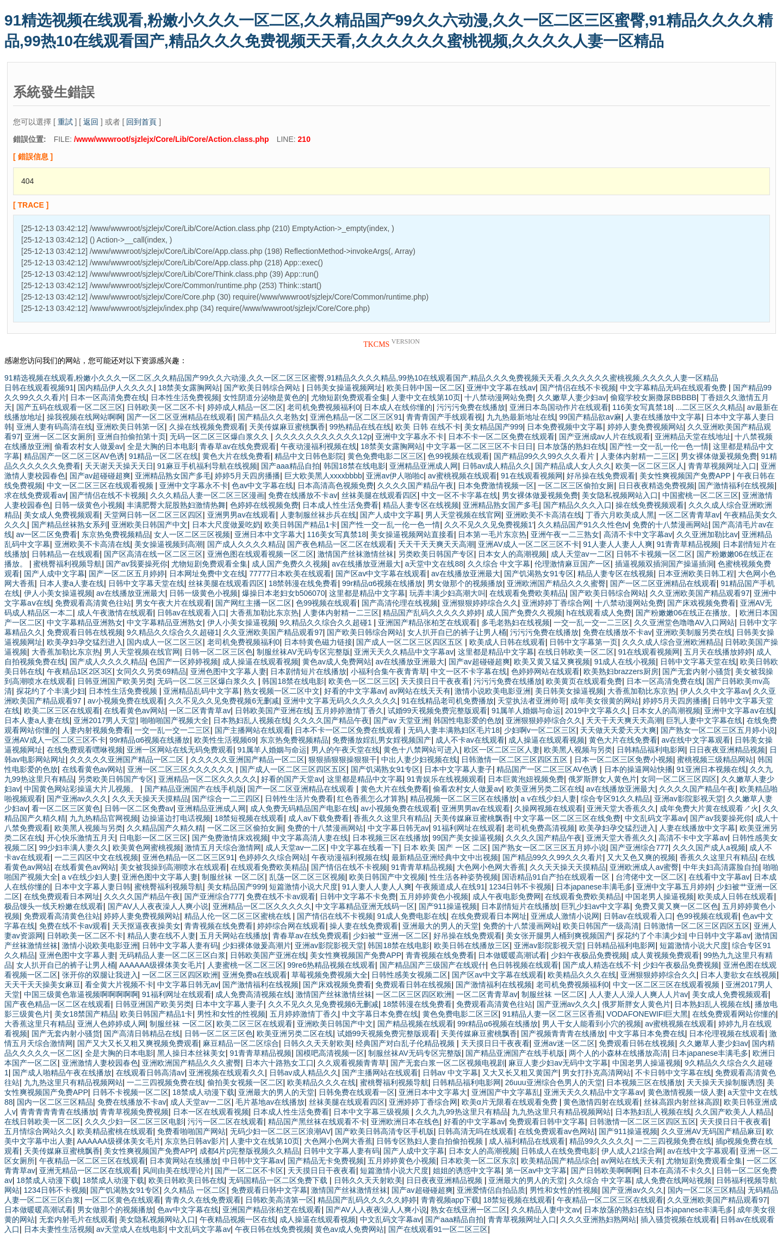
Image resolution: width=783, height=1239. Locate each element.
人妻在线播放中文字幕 (663, 417)
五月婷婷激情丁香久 (349, 710)
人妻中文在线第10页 (426, 397)
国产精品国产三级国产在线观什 (433, 965)
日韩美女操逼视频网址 (344, 387)
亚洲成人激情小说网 (565, 916)
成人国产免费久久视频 (290, 563)
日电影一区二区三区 (153, 837)
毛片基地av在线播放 (269, 1102)
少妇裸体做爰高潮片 (256, 945)
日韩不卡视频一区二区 (654, 554)
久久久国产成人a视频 (709, 847)
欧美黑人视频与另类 (578, 749)
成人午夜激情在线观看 (115, 612)
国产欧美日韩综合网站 (263, 387)
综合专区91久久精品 (615, 798)
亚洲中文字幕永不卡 (409, 436)
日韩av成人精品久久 (496, 466)
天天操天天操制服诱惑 (725, 1082)
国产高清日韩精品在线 (142, 1033)
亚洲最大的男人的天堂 (440, 926)
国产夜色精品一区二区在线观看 (340, 544)
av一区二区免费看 (47, 534)
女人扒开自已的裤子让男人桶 (456, 632)
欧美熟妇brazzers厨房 (620, 671)
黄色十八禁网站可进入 (421, 749)
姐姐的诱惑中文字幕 (467, 1170)
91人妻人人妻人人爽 (617, 544)
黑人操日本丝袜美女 (191, 1053)
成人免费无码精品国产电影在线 (303, 808)
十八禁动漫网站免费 (498, 397)
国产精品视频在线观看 (415, 1023)
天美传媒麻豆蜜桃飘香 (287, 426)
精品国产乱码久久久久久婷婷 (432, 612)
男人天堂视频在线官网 (463, 514)
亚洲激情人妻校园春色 (100, 1063)
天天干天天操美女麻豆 (42, 984)
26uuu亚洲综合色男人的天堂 (553, 1082)
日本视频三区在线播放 (390, 837)
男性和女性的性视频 (231, 1014)
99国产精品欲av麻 (590, 417)
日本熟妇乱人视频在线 (251, 720)
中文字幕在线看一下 (365, 847)
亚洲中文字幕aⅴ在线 (739, 710)
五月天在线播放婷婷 (718, 651)
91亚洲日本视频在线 (711, 769)
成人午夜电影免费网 (507, 896)
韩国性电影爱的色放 (467, 720)
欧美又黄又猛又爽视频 (552, 661)
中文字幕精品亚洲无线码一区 (364, 906)
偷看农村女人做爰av (88, 446)
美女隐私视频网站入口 (620, 495)
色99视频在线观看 (458, 456)
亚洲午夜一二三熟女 (565, 534)
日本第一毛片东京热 (492, 534)
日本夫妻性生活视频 (58, 1229)
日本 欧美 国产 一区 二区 (445, 847)
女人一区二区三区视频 (192, 534)
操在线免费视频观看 (650, 505)
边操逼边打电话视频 (176, 818)
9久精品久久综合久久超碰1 (326, 622)
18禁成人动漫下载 (203, 1092)
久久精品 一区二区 (195, 1190)
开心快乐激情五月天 (81, 837)
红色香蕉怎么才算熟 (371, 798)
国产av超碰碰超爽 (100, 475)
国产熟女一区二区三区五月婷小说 (718, 730)
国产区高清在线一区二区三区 (153, 554)
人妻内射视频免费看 (96, 730)
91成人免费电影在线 (412, 916)
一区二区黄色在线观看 (123, 1200)
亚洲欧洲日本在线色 (405, 1121)
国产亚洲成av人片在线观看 (605, 436)
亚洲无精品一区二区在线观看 (88, 1170)
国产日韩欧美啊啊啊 (605, 1170)
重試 (65, 121)
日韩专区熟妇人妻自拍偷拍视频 (430, 1141)
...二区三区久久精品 (709, 407)
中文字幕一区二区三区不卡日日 (479, 446)
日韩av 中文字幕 (450, 1072)
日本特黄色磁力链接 (318, 642)
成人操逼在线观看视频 (260, 661)
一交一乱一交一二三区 (592, 622)
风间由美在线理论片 (176, 1170)
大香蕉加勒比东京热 (264, 612)
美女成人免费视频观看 (62, 514)
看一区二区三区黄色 (66, 808)
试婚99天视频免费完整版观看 (438, 710)
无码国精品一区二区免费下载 (279, 1180)
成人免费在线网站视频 (674, 1180)
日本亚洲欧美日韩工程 (696, 573)
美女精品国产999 (493, 426)
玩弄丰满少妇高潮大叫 (447, 593)
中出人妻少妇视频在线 (419, 759)
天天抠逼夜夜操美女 (146, 926)
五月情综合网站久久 (38, 1131)
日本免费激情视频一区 (496, 485)
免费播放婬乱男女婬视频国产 (381, 740)
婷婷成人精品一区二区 (245, 407)
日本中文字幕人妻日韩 (92, 886)
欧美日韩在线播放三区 (472, 945)
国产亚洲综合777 (639, 847)
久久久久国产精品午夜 (415, 485)
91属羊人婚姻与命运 (526, 710)
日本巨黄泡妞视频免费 (526, 779)
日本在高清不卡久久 (677, 1170)
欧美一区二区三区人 (650, 466)
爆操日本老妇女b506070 (283, 593)
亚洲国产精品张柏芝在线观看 (427, 622)
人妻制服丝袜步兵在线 (318, 514)
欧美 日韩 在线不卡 (428, 426)
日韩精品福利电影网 (651, 749)
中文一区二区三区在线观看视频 (101, 485)
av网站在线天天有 (420, 691)
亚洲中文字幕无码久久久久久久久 (340, 700)
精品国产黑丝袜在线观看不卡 (317, 1121)
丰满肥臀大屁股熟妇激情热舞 (176, 505)
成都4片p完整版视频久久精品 (250, 1151)
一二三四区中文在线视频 (96, 857)
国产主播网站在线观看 (253, 730)
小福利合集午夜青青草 (389, 671)
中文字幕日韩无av (398, 828)
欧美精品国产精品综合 (559, 1160)
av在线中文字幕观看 (695, 740)
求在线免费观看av (35, 495)
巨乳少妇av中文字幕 (595, 906)
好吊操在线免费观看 (601, 475)
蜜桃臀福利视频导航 (67, 563)
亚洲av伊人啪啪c (395, 475)
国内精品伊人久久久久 (116, 387)
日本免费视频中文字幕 (565, 426)
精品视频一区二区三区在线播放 (463, 798)
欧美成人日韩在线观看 (507, 642)
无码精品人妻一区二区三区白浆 (172, 955)
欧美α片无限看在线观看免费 (511, 1102)
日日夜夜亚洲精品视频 (727, 749)
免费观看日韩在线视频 (85, 632)
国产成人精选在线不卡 (601, 965)
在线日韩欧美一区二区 (576, 651)
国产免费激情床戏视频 (230, 837)
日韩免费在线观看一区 (357, 1092)
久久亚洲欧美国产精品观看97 (700, 593)
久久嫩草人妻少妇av (571, 397)
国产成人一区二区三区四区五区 (410, 642)
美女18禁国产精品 (85, 1014)
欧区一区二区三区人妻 (502, 749)
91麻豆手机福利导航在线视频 (207, 466)
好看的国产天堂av (291, 779)
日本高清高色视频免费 (335, 485)
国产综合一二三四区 (226, 798)
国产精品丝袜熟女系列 (70, 524)
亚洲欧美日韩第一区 (130, 426)
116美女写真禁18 (642, 407)
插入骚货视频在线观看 (679, 1219)
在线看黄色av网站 (134, 710)
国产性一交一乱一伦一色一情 (659, 446)
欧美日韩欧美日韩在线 (186, 1180)
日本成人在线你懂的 (398, 407)
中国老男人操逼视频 (659, 896)
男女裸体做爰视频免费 (719, 456)
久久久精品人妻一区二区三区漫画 (207, 495)
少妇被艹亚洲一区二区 (391, 935)
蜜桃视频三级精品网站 (715, 759)
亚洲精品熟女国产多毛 (173, 475)
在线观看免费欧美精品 (527, 593)
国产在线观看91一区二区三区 (438, 1229)
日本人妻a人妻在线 (71, 583)
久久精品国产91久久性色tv (583, 524)
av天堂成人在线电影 (130, 1229)
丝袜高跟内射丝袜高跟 (682, 1102)
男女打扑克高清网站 (596, 1072)
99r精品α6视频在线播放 (382, 583)
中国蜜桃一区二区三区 (700, 495)
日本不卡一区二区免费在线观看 (501, 436)
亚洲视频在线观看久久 (227, 1072)
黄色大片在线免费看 (236, 456)
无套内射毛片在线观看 (77, 1219)
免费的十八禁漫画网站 (670, 524)
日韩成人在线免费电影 (559, 1151)
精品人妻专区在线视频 (421, 505)
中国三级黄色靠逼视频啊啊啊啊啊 (81, 994)
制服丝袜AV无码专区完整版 (303, 651)
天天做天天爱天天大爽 (618, 730)
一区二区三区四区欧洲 (180, 974)
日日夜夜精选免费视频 (656, 485)
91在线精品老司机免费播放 (447, 700)
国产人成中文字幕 (390, 514)
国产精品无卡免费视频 (326, 1160)
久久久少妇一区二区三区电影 (134, 1121)
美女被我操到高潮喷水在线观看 (173, 867)
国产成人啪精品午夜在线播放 (62, 1072)
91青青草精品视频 (687, 544)
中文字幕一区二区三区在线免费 (567, 818)
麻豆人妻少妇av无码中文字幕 (558, 1063)
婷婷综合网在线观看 (291, 926)
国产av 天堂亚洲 (402, 720)
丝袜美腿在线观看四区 (379, 495)
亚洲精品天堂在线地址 (693, 436)
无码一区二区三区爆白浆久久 (220, 436)
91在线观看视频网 (532, 475)
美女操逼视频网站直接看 (412, 534)
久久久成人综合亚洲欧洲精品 (671, 642)
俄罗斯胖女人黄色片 (602, 779)
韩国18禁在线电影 (355, 466)
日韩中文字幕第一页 (583, 642)
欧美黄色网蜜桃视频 (147, 847)
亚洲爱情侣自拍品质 (491, 1190)
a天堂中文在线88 (434, 563)
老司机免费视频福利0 (323, 407)
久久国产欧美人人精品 (733, 1111)
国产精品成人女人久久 (573, 466)
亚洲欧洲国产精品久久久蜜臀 (556, 583)
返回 (90, 121)
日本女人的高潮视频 (512, 554)
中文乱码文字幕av (655, 818)
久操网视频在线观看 (548, 808)
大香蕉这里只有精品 (38, 1023)
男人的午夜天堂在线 (345, 749)
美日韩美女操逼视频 (569, 691)
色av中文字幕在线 (262, 485)
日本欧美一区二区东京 (478, 1160)
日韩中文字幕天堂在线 (146, 583)
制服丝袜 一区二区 (233, 877)
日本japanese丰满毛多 (594, 886)
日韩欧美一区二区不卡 (165, 407)
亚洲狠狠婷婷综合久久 (480, 603)
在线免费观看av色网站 (556, 1131)
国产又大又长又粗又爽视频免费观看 (138, 1043)
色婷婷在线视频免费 (264, 505)
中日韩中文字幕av (719, 935)
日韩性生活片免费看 (299, 798)
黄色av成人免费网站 (336, 661)
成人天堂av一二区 (581, 554)
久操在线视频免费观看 (207, 426)
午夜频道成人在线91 (450, 886)
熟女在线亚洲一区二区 (469, 1209)
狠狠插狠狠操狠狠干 (342, 759)
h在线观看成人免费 (599, 612)
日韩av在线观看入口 (191, 612)
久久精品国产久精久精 (165, 828)
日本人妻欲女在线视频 (738, 974)
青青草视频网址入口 (722, 466)
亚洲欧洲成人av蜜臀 (644, 867)
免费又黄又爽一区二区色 (676, 906)
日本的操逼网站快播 (638, 769)
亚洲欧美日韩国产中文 (149, 524)
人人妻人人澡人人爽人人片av (638, 994)
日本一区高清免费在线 (108, 397)
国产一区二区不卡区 (249, 1170)
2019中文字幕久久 (596, 710)
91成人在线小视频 (625, 661)
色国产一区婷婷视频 (184, 661)
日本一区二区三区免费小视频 (623, 759)
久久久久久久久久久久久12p (323, 436)
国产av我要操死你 (136, 563)
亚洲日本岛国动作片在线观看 (558, 407)
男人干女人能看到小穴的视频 (591, 1023)
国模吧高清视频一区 (330, 1053)
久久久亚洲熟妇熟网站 (598, 1219)
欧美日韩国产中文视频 (387, 877)
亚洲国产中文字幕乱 (505, 1092)
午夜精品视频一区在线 (238, 1219)
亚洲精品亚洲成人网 (423, 466)
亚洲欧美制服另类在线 (694, 632)
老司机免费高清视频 (540, 828)
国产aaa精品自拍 (290, 466)
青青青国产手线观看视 (444, 417)
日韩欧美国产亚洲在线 (273, 710)
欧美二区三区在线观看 (62, 710)
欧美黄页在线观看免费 (584, 681)
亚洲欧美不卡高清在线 (544, 514)
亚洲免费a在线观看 (255, 974)
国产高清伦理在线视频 (400, 603)
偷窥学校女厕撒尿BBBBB (653, 397)
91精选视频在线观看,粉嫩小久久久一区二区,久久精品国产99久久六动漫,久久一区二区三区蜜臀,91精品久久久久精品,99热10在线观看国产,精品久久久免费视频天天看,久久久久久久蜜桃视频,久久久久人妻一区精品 (361, 377)
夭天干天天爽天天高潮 (436, 544)
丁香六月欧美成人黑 (620, 514)
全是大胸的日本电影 (161, 446)
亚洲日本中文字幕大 (268, 534)
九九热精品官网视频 (104, 818)
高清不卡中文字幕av (638, 534)
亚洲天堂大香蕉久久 (621, 808)
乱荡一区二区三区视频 (307, 877)
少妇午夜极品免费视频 (589, 955)
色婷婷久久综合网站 (273, 857)
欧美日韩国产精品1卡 (300, 524)
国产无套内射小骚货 (696, 671)
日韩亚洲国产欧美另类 (115, 681)
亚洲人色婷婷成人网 (111, 1023)
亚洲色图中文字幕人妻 (228, 671)
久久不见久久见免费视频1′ (488, 524)
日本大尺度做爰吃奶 (226, 524)
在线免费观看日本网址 (62, 896)
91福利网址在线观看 (467, 828)
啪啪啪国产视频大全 (174, 720)
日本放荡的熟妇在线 (571, 446)
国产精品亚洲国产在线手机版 (194, 789)
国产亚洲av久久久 (77, 798)
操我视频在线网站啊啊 (85, 417)
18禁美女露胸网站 (189, 387)
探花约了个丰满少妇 (50, 691)
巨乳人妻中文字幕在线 (704, 720)
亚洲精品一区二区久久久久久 (207, 779)
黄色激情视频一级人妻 (686, 1092)
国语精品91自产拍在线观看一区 (556, 877)
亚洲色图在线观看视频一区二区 (260, 554)
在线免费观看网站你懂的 (734, 1014)
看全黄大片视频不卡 (119, 984)
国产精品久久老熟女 (272, 417)
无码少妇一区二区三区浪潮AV (280, 1131)
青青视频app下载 (450, 1200)
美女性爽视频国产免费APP (686, 475)
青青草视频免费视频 (134, 1111)
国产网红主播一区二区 (253, 603)
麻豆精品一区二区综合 (241, 1043)
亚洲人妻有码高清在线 (54, 426)
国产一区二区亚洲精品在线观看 (180, 417)
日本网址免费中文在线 (207, 573)
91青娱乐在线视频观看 (445, 779)
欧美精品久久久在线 (582, 974)
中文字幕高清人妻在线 (310, 837)
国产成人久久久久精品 (245, 544)
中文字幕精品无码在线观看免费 (674, 387)
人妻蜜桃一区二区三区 (245, 965)
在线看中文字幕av (719, 877)
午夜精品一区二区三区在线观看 (92, 1160)
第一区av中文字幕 (536, 1170)
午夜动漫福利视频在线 (319, 446)
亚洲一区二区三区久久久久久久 (181, 769)
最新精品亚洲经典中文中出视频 (444, 857)
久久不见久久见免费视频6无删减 (223, 700)
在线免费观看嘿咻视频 (85, 749)
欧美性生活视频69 (225, 740)
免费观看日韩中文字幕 (547, 1121)
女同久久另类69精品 (151, 671)
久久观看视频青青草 (352, 1063)
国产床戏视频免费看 (701, 603)
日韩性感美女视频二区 (409, 974)
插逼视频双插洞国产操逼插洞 (664, 563)
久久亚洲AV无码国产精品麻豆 (711, 1131)
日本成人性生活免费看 (340, 505)
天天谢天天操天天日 (119, 466)
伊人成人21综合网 (632, 1151)
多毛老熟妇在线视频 (515, 622)
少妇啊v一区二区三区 (540, 730)
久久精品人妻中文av (545, 1209)
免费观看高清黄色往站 (93, 603)
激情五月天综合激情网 (223, 847)
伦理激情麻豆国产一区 (573, 563)
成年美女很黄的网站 (604, 700)
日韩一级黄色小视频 (88, 505)
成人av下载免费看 (319, 818)
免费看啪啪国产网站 (191, 1131)
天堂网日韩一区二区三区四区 (153, 514)
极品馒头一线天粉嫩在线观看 (53, 906)
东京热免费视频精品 (116, 534)
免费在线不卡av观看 (280, 896)
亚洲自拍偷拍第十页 (131, 436)
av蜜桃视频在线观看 (462, 475)
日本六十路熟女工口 (279, 1063)
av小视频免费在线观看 (126, 700)
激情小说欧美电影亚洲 (493, 691)
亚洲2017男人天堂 (104, 720)
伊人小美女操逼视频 (58, 593)
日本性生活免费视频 (185, 397)
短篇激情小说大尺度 (303, 886)
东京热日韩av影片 (195, 1141)
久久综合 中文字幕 (499, 563)
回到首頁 (141, 121)
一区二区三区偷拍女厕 (576, 485)
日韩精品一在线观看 (66, 554)
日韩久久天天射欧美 (317, 1043)
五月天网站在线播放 (234, 935)
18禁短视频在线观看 (249, 818)
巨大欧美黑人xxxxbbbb (323, 475)
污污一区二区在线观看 (226, 1121)
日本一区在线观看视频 (211, 1111)
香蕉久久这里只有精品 (391, 818)
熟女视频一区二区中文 (282, 691)
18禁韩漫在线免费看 (303, 583)
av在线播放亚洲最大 (366, 563)
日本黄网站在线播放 (184, 1160)
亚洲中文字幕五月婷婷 (674, 886)
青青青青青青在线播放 (58, 1111)
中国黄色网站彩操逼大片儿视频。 (82, 789)
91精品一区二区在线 (163, 456)
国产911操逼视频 (448, 906)
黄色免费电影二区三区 (385, 456)
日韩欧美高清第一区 (279, 1200)
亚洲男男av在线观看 (241, 514)
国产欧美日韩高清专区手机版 (384, 1131)
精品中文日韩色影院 (309, 456)
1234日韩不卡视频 (520, 886)
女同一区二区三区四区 (679, 779)
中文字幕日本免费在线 (380, 1014)
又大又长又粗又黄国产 (520, 1072)
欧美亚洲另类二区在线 (544, 789)
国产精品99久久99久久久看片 (545, 456)
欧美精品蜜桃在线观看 (115, 1131)
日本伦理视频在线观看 (727, 1033)
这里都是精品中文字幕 (367, 593)
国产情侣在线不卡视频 (578, 387)
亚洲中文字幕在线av (501, 387)
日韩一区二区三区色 (218, 651)
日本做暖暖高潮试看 (512, 955)
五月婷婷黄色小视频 (434, 896)
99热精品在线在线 (360, 426)
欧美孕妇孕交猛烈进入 (85, 642)
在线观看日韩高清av (150, 1072)
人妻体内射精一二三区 (638, 456)
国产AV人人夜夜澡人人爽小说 (158, 906)
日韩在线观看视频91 (39, 387)
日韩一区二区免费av (138, 808)
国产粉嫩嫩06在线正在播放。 (686, 612)
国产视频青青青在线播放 (563, 1033)
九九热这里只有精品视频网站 (73, 1082)
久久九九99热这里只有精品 (461, 1111)
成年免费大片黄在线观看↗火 (709, 808)
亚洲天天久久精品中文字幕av (403, 651)
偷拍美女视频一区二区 (245, 1082)
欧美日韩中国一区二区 (425, 387)
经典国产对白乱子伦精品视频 (406, 1043)
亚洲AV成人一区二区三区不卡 (528, 544)
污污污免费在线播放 (471, 407)
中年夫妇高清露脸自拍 (721, 867)
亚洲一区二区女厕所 (58, 436)
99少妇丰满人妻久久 (74, 847)
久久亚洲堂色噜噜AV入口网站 (684, 622)
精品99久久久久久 (600, 1141)
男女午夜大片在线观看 (173, 603)
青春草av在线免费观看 (238, 446)
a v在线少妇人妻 (549, 798)
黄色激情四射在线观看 (601, 1102)
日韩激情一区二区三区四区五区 (515, 759)
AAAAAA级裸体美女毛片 (161, 965)
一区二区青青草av (689, 514)
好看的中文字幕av (355, 691)
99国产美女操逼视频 (467, 837)
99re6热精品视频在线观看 (331, 965)
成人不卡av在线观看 (470, 740)
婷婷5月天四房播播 (247, 475)
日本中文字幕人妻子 (458, 769)
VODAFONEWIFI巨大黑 (647, 1014)
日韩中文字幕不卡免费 (358, 896)
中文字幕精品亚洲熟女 (85, 622)
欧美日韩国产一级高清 (601, 926)
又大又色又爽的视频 (641, 857)
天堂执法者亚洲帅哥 (532, 700)
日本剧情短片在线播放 (308, 671)
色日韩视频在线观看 (524, 965)
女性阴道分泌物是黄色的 (265, 397)
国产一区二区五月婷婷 (127, 573)
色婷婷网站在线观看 (545, 671)
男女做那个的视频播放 (465, 583)
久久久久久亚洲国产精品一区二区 (128, 759)
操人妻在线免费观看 (364, 926)
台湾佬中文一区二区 (650, 877)
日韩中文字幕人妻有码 (180, 945)
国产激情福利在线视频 (736, 485)
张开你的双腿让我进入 (100, 974)
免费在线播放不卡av (302, 495)
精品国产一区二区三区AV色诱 (74, 456)
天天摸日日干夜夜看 (435, 681)
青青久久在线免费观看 (203, 1200)
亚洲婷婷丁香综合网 (556, 603)
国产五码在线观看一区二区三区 (69, 407)
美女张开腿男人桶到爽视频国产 (559, 935)
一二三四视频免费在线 (165, 1082)
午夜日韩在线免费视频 (273, 1229)
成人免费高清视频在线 (253, 994)
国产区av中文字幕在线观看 (381, 573)
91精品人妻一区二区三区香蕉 (552, 1014)
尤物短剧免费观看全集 (349, 397)
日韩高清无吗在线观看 (476, 1131)
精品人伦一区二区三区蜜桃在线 (238, 916)
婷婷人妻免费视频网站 (645, 426)
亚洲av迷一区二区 (564, 1043)
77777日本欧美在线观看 (290, 573)
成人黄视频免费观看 (665, 955)
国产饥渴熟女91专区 (539, 573)
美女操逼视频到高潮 (168, 544)
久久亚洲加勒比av (707, 534)
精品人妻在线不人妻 (161, 935)
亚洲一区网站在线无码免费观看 (180, 749)
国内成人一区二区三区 (165, 642)
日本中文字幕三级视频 (372, 1111)
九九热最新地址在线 (521, 417)
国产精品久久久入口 (577, 505)
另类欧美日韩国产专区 (436, 554)
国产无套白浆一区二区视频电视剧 (447, 1063)
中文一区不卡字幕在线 (459, 495)
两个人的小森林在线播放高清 (618, 1053)
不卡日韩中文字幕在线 (673, 1072)
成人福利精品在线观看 (527, 1141)
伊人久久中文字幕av (714, 691)
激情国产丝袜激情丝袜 (356, 554)
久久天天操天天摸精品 (150, 798)
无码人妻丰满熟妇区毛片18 (454, 730)
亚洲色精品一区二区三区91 (356, 417)
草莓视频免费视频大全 (329, 974)
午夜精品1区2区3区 (80, 671)
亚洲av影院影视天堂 (688, 798)
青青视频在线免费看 (218, 926)
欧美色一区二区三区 (362, 681)
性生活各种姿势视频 (464, 877)
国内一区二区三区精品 (55, 1102)
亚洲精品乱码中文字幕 (201, 691)
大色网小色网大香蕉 (491, 867)
